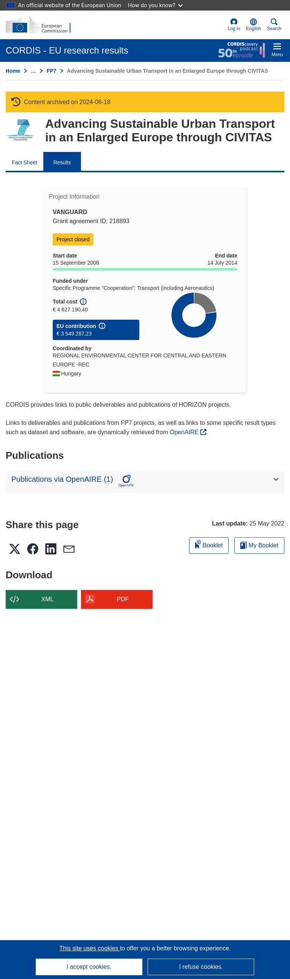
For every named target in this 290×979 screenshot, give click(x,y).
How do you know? (155, 5)
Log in (234, 24)
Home (13, 71)
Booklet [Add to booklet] (209, 544)
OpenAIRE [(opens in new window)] (185, 432)
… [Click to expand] (33, 71)
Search (274, 24)
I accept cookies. (89, 967)
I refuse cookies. (201, 967)
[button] (253, 25)
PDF (123, 599)
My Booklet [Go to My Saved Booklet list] (259, 545)
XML (47, 599)
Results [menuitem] (62, 162)
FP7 (51, 71)
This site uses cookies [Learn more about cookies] (89, 948)
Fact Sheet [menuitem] (24, 162)
